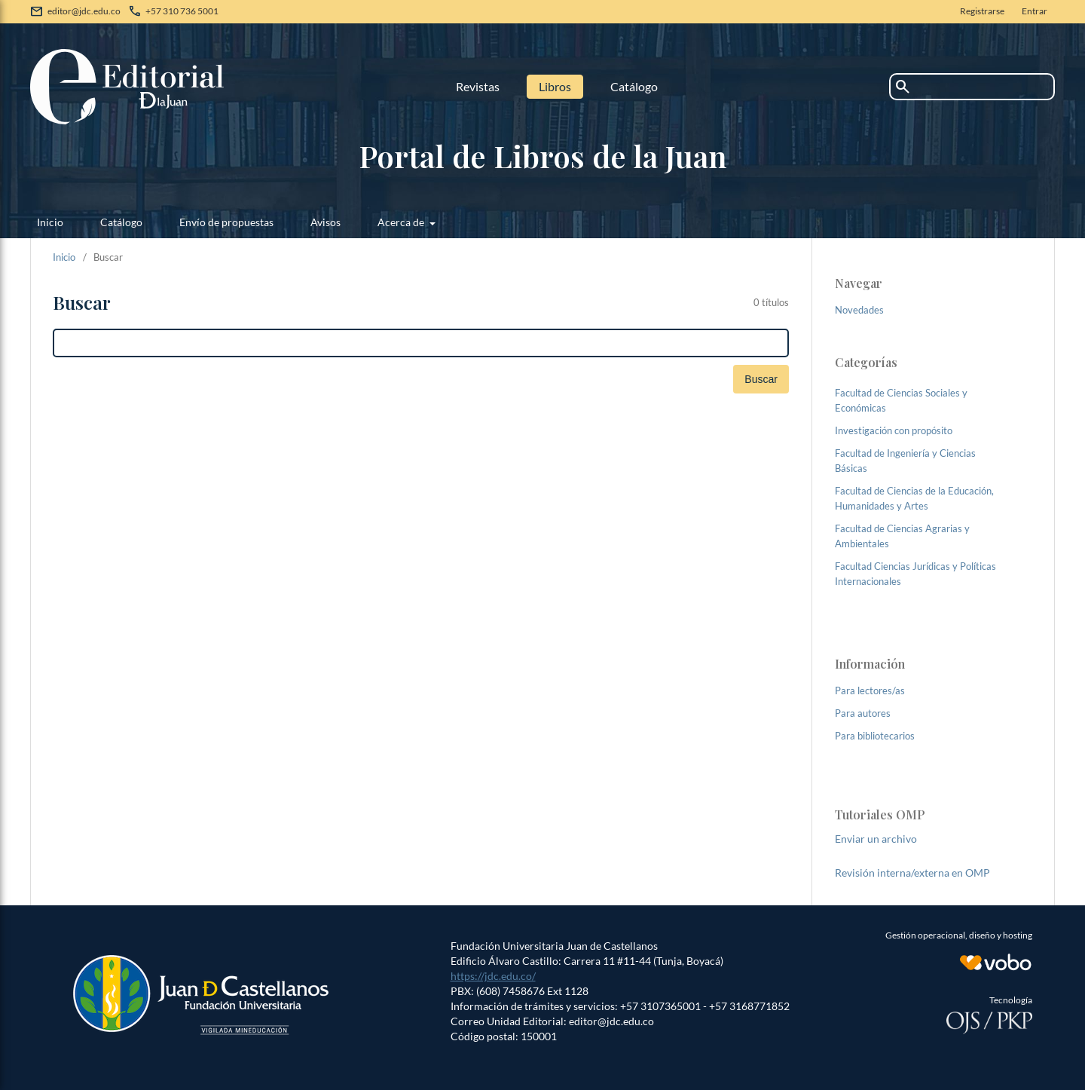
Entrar (1034, 11)
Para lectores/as (870, 690)
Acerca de (401, 222)
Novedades (859, 310)
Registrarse (982, 11)
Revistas (478, 86)
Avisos (325, 222)
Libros (555, 86)
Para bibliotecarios (875, 736)
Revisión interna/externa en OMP (912, 872)
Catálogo (634, 86)
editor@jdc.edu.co (84, 11)
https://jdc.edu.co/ (493, 975)
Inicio (50, 222)
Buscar (761, 379)
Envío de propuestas (226, 222)
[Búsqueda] (421, 343)
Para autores (863, 713)
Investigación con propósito (893, 430)
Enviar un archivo (876, 838)
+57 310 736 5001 (182, 11)
